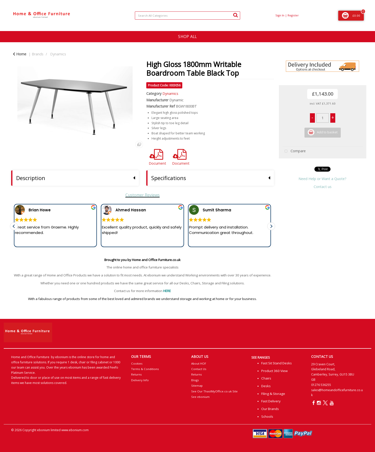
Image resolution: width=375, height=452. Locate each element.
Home (19, 54)
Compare (294, 151)
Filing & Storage (273, 393)
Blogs (195, 380)
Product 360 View (274, 371)
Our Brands (270, 409)
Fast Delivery (271, 401)
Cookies (137, 363)
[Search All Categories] (187, 15)
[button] (271, 229)
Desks (266, 386)
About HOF (198, 363)
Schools (267, 416)
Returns (136, 374)
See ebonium (200, 397)
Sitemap (197, 385)
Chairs (266, 378)
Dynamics (58, 54)
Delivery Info (140, 380)
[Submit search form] (235, 15)
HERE (167, 291)
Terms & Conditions (145, 369)
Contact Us (198, 369)
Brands (37, 54)
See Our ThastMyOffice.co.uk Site (214, 391)
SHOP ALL (187, 36)
